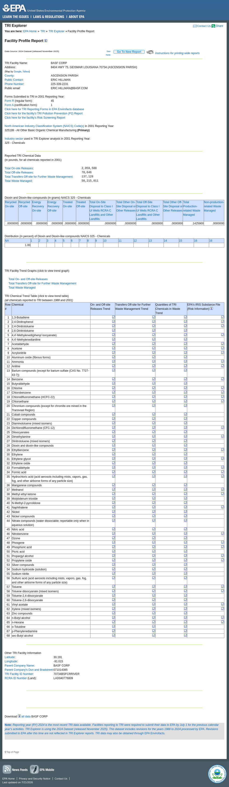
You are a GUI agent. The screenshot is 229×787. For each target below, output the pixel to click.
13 (150, 240)
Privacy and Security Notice (34, 778)
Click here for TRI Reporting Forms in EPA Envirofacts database (44, 109)
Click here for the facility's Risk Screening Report (35, 117)
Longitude (11, 661)
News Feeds (15, 769)
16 (195, 240)
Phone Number (14, 84)
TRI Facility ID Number (19, 674)
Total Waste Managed (18, 181)
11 (120, 240)
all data (26, 716)
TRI (42, 31)
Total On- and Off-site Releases (27, 279)
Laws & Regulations (48, 16)
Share (219, 26)
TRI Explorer (56, 31)
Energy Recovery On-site (38, 206)
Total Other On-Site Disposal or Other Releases (126, 206)
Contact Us (204, 25)
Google (17, 71)
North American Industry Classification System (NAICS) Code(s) (44, 126)
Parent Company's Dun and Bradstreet (29, 669)
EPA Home (30, 31)
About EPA (76, 16)
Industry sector (14, 138)
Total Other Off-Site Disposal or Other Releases (173, 206)
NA (7, 240)
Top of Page (13, 752)
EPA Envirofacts (154, 733)
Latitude (10, 657)
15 (180, 240)
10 (104, 240)
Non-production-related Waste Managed (214, 206)
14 (165, 240)
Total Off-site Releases (19, 172)
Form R (9, 100)
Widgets (42, 769)
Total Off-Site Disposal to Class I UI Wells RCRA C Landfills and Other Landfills (148, 211)
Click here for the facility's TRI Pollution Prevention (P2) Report (44, 113)
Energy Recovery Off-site (53, 206)
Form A (9, 105)
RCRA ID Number (16, 678)
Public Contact (14, 79)
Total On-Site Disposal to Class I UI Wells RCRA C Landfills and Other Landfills (101, 211)
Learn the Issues (15, 16)
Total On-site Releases (19, 168)
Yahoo (26, 71)
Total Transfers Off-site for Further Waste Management (38, 176)
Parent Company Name (19, 665)
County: (9, 75)
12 (135, 240)
